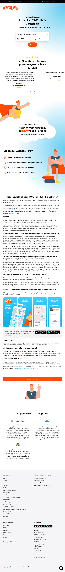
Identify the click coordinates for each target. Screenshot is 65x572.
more (33, 80)
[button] (61, 568)
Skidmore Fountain (39, 480)
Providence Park (38, 483)
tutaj (27, 345)
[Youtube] (42, 558)
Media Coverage (9, 507)
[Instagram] (39, 558)
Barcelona (6, 525)
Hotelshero (6, 492)
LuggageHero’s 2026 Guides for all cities (14, 509)
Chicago (5, 528)
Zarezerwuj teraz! (32, 379)
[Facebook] (34, 558)
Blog (4, 487)
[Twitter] (37, 558)
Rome (5, 537)
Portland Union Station (40, 478)
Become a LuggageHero (10, 490)
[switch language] (56, 8)
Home (5, 478)
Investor (7, 483)
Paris (4, 535)
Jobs (6, 485)
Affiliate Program (8, 495)
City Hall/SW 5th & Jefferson (42, 485)
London (5, 530)
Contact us (37, 554)
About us (5, 480)
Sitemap (5, 516)
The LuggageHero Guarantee (13, 502)
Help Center (6, 499)
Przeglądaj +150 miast (9, 542)
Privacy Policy (7, 511)
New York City (7, 532)
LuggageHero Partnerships (12, 497)
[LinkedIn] (44, 558)
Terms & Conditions (8, 514)
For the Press (7, 504)
